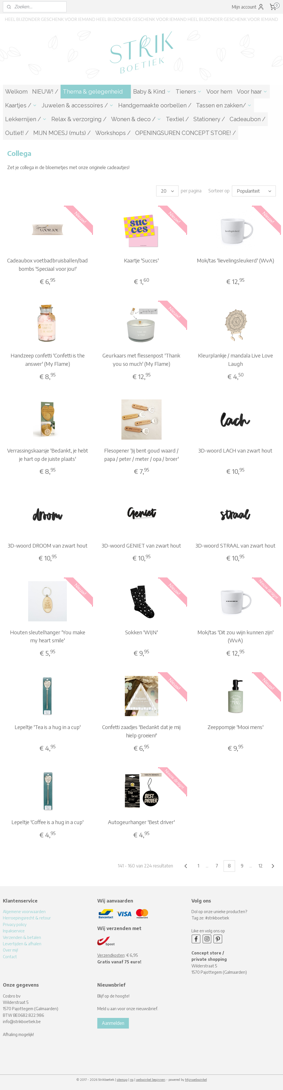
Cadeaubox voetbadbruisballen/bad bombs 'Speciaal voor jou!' (47, 264)
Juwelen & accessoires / (78, 105)
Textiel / (177, 119)
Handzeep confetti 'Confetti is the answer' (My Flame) (48, 359)
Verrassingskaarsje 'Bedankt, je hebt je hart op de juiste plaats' (47, 454)
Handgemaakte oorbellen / (154, 105)
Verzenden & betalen (22, 937)
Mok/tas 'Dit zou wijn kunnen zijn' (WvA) (235, 636)
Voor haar (252, 91)
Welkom (16, 91)
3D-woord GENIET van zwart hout (141, 545)
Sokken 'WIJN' (141, 632)
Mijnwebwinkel (196, 1079)
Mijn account (248, 6)
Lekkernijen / (26, 119)
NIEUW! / (45, 91)
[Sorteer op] (254, 191)
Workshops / (113, 133)
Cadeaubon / (247, 119)
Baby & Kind (152, 91)
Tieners (189, 91)
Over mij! (10, 950)
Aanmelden (113, 1023)
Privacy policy (14, 924)
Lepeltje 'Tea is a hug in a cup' (48, 727)
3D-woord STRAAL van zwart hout (235, 545)
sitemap (122, 1079)
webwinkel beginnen (150, 1079)
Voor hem (219, 91)
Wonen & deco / (136, 119)
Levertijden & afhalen (22, 943)
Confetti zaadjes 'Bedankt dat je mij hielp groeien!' (141, 731)
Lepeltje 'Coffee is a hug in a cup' (47, 822)
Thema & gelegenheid (96, 91)
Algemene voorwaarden (24, 911)
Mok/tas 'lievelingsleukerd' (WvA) (235, 260)
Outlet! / (17, 133)
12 (260, 866)
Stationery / (209, 119)
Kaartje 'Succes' (141, 260)
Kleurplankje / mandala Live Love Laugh (235, 359)
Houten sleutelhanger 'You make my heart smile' (47, 636)
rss (131, 1079)
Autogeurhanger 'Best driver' (141, 822)
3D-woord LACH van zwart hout (235, 450)
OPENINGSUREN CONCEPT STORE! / (185, 133)
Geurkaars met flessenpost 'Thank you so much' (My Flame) (141, 359)
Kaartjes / (21, 105)
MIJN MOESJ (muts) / (62, 133)
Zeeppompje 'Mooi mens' (235, 727)
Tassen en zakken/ (224, 105)
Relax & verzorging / (78, 119)
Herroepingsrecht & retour (27, 917)
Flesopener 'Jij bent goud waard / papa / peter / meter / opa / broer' (141, 454)
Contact (10, 956)
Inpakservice (14, 930)
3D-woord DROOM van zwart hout (48, 545)
